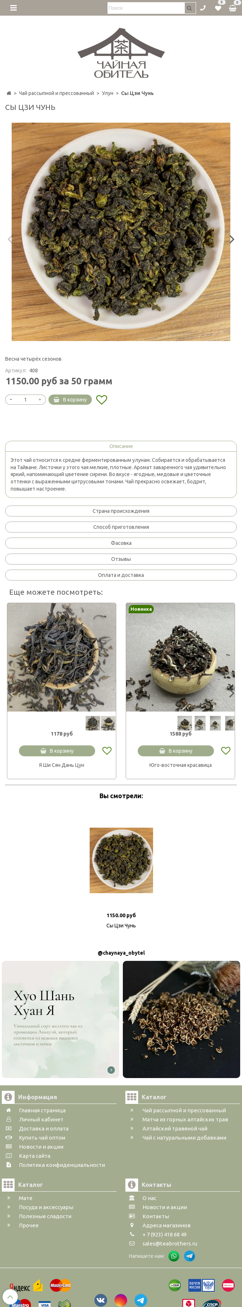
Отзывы (121, 559)
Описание (121, 446)
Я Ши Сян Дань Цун (61, 765)
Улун (107, 93)
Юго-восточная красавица (180, 765)
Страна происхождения (121, 511)
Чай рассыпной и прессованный (56, 93)
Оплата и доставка (121, 575)
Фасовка (121, 543)
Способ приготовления (121, 527)
